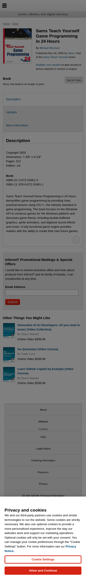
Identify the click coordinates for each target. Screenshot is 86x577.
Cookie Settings (43, 561)
